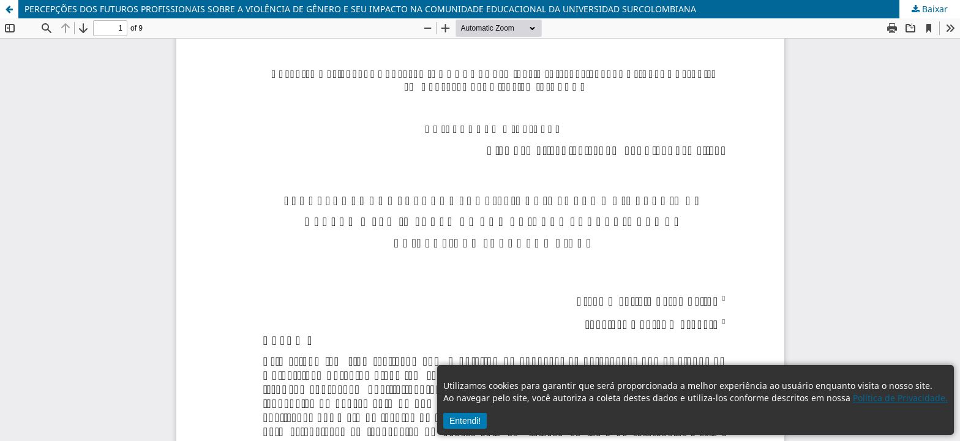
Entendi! (465, 421)
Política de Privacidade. (900, 398)
